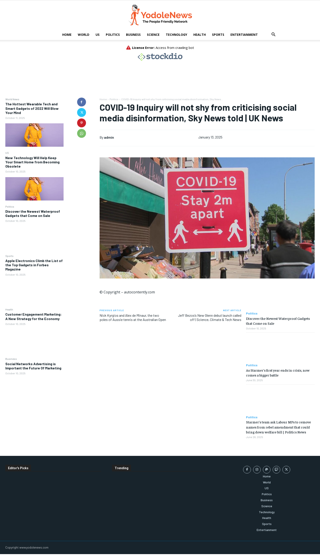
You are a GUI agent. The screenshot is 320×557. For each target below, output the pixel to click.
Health (199, 34)
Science (153, 34)
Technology (176, 34)
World (83, 34)
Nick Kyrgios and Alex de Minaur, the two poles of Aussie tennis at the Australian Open (133, 317)
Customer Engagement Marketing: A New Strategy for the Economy (33, 316)
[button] (273, 35)
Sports (218, 34)
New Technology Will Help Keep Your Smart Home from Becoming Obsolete (32, 162)
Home (67, 34)
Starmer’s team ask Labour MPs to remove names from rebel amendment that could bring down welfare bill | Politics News (278, 427)
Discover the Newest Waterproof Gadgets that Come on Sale (32, 213)
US (98, 34)
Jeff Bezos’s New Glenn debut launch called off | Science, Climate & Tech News (209, 317)
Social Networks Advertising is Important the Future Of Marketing (33, 366)
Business (133, 34)
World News (12, 99)
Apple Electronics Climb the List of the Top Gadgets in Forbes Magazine (34, 264)
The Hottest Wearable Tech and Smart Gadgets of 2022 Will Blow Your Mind (32, 108)
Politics (113, 34)
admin (109, 137)
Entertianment (244, 34)
